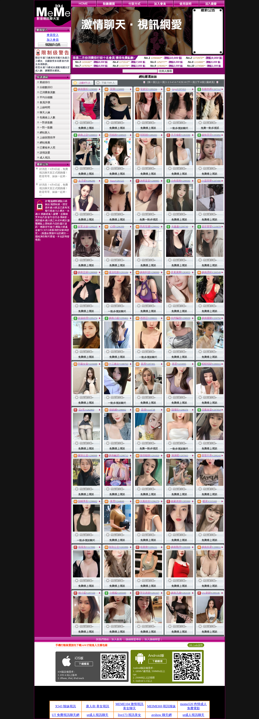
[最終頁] (210, 82)
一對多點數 (46, 122)
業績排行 (45, 82)
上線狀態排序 (47, 137)
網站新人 (45, 132)
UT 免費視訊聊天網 (65, 715)
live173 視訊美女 (129, 715)
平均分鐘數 (46, 97)
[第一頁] (151, 82)
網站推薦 (45, 142)
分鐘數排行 (46, 87)
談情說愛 (45, 152)
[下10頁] (200, 82)
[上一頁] (161, 82)
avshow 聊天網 (161, 715)
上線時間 (45, 107)
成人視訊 (45, 157)
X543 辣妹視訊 (65, 706)
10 (185, 82)
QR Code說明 (196, 645)
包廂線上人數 (47, 117)
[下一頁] (191, 82)
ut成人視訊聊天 (97, 715)
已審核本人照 (47, 147)
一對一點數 (46, 127)
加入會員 (53, 39)
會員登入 (53, 35)
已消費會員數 (47, 92)
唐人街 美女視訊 (97, 706)
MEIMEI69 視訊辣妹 (161, 706)
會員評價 (45, 102)
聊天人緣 (45, 112)
